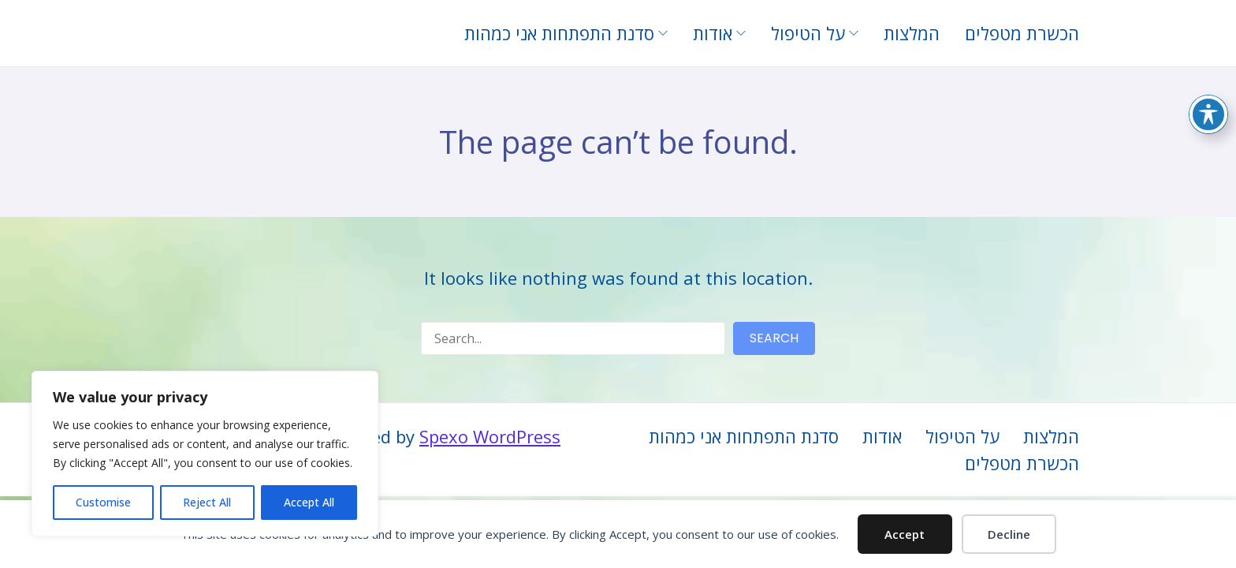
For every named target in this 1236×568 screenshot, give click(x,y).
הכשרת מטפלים (1022, 463)
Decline (1009, 534)
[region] (205, 453)
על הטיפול (962, 436)
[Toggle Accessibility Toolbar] (1208, 113)
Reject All (207, 502)
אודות (882, 436)
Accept (904, 534)
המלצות (1051, 436)
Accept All (309, 502)
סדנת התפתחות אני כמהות (744, 436)
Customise (103, 502)
